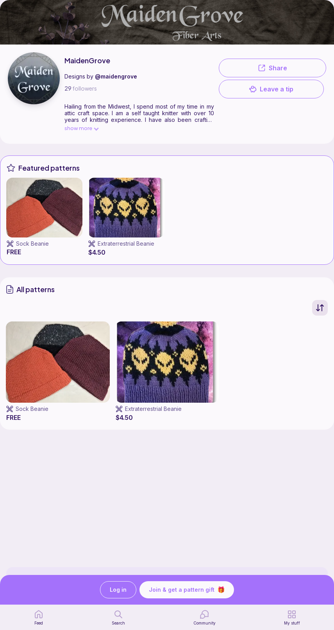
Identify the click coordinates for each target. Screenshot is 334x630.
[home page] (38, 617)
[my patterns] (292, 617)
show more (81, 128)
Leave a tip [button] (271, 89)
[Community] (204, 617)
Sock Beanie (32, 243)
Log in (118, 590)
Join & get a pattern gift (187, 589)
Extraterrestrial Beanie (126, 243)
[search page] (118, 617)
